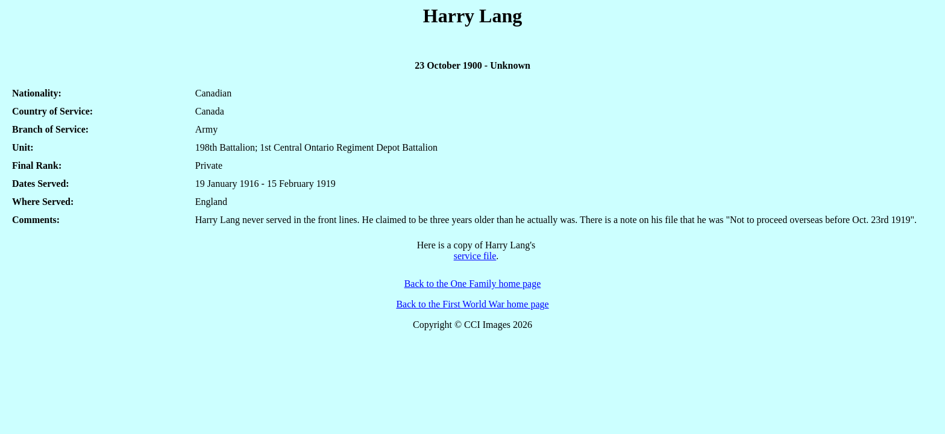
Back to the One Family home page (472, 283)
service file (475, 256)
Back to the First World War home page (472, 304)
